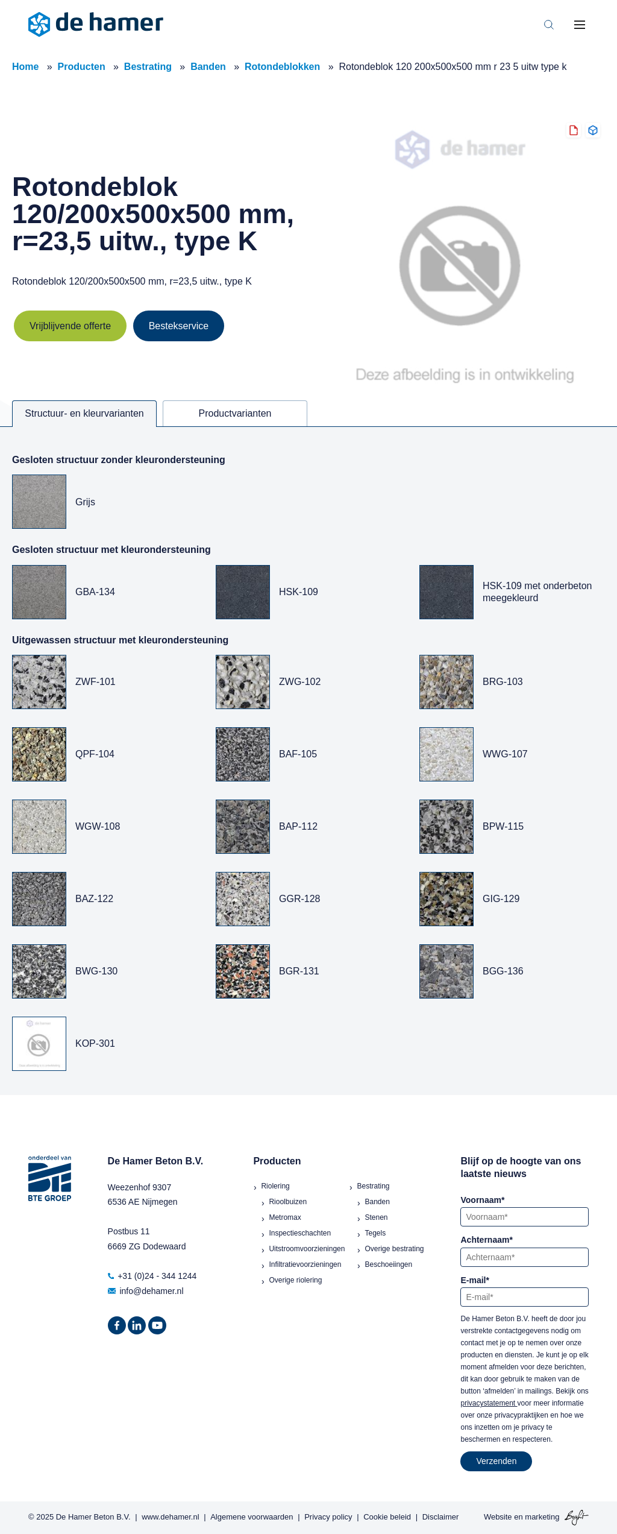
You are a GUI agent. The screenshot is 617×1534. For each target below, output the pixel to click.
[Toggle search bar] (549, 24)
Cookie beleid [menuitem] (387, 1516)
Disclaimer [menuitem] (440, 1516)
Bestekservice (179, 326)
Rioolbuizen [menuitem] (288, 1202)
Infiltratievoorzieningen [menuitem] (305, 1264)
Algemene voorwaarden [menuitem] (251, 1516)
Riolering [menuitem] (275, 1186)
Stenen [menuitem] (376, 1217)
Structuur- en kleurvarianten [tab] (84, 413)
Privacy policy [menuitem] (328, 1516)
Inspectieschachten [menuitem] (300, 1233)
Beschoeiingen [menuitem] (388, 1264)
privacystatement (488, 1403)
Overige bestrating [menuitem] (394, 1249)
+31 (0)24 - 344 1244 (152, 1276)
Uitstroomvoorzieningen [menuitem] (307, 1249)
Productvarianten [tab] (235, 413)
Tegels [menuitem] (375, 1233)
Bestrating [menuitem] (373, 1186)
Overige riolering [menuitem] (295, 1280)
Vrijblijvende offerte (70, 326)
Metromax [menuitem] (285, 1217)
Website (498, 1516)
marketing (542, 1516)
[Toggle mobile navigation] (580, 25)
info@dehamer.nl (146, 1291)
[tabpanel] (308, 760)
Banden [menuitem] (377, 1202)
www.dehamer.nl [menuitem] (170, 1516)
